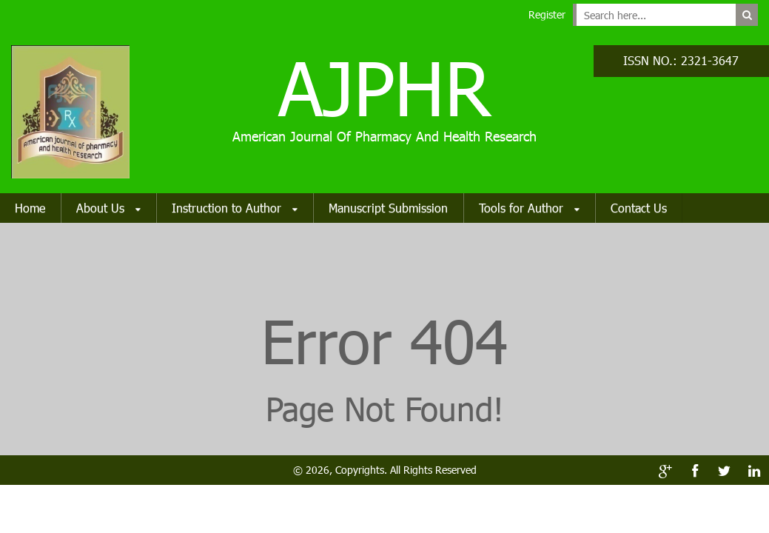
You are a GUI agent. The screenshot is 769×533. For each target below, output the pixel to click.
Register (546, 14)
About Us (108, 209)
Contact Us (639, 207)
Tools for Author (529, 209)
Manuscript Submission (388, 207)
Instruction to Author (235, 209)
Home (30, 207)
